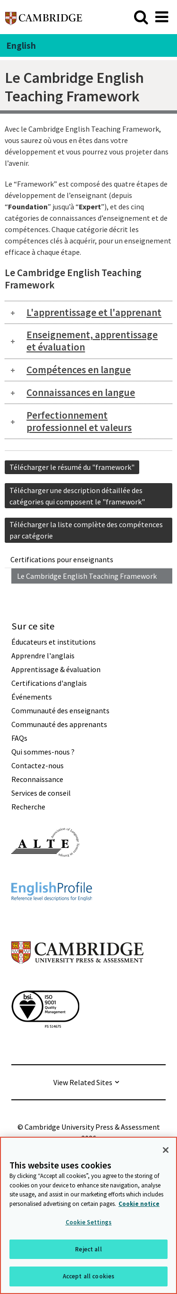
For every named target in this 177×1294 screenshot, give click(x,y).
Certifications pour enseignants (61, 559)
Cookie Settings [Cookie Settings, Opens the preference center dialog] (89, 1222)
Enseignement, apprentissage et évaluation (92, 340)
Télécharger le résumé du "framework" (72, 467)
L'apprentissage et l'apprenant (93, 312)
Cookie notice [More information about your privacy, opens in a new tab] (139, 1204)
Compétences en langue (78, 369)
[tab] (88, 312)
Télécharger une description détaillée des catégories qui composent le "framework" (77, 495)
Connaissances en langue (80, 392)
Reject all (88, 1249)
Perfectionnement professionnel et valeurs (79, 421)
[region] (88, 1215)
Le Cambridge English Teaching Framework (87, 576)
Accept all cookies (88, 1276)
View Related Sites (82, 1082)
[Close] (165, 1150)
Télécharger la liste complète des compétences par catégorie (86, 530)
